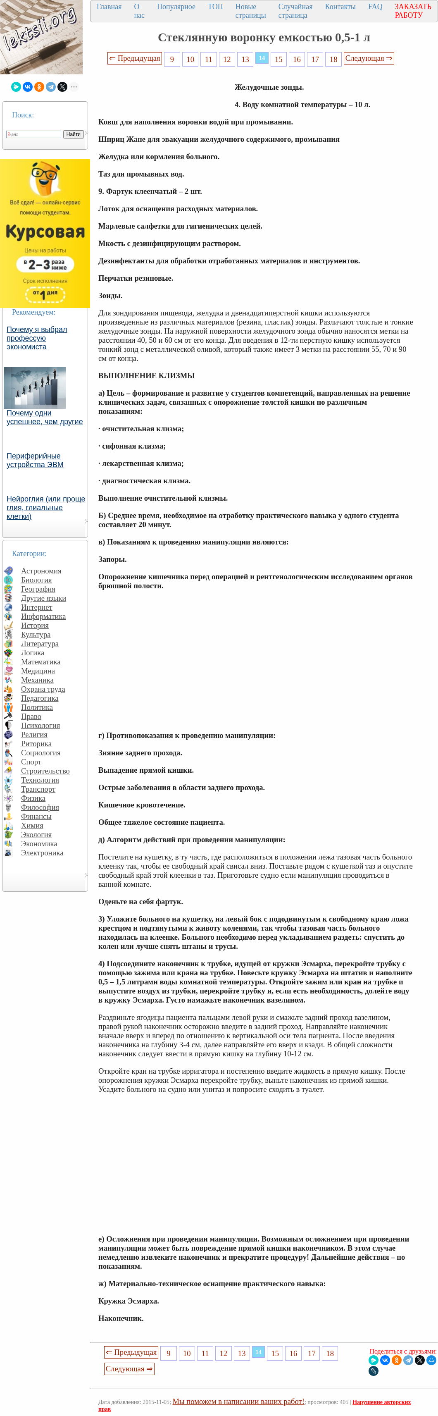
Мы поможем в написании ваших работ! (239, 1401)
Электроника (42, 852)
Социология (41, 752)
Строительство (45, 771)
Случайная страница (296, 10)
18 (334, 59)
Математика (41, 661)
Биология (36, 579)
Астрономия (41, 570)
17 (315, 59)
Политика (37, 707)
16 (297, 59)
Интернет (36, 607)
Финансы (36, 816)
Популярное (176, 6)
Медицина (38, 670)
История (35, 625)
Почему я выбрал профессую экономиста (37, 338)
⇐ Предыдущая (134, 58)
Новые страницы (251, 10)
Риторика (36, 743)
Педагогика (40, 698)
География (38, 589)
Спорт (31, 761)
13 (245, 59)
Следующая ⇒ (369, 58)
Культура (36, 634)
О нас (139, 10)
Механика (37, 680)
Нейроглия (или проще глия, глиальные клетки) (46, 508)
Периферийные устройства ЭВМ (35, 460)
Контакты (340, 6)
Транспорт (38, 789)
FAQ (375, 6)
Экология (36, 834)
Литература (40, 643)
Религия (34, 734)
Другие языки (43, 598)
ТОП (215, 6)
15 (279, 59)
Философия (40, 807)
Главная (109, 6)
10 (190, 59)
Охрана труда (43, 689)
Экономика (39, 843)
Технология (40, 780)
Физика (33, 798)
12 (227, 59)
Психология (40, 725)
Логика (32, 652)
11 (208, 59)
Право (31, 716)
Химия (32, 825)
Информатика (43, 616)
